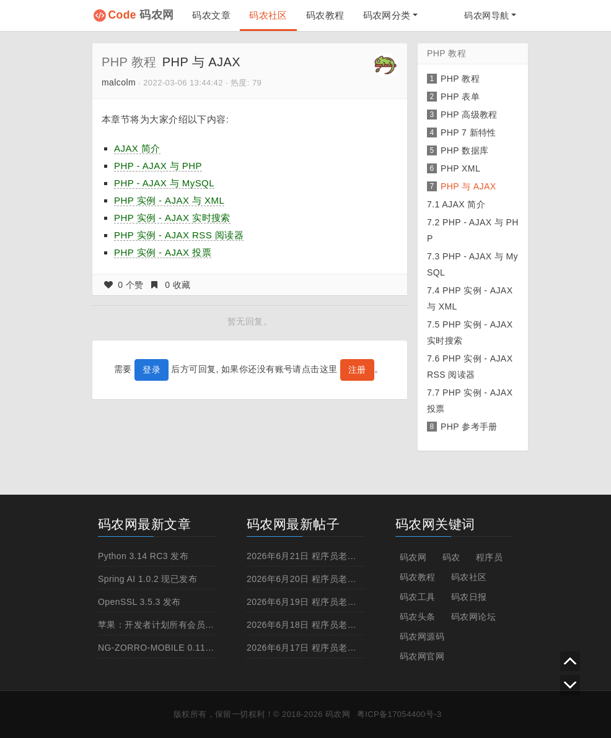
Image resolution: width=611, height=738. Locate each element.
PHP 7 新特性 (468, 132)
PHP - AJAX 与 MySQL (164, 183)
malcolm (119, 82)
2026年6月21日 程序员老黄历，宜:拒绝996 (333, 556)
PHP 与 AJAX (468, 186)
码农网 (141, 15)
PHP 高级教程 (469, 114)
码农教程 (325, 15)
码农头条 (418, 617)
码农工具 (418, 597)
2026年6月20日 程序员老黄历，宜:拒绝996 (333, 579)
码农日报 (469, 597)
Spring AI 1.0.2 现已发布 (147, 579)
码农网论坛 (473, 617)
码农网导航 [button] (486, 15)
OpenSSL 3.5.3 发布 (139, 602)
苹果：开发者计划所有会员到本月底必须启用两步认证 (205, 625)
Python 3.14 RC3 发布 (143, 556)
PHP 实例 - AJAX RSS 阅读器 (179, 235)
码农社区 (268, 15)
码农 (451, 557)
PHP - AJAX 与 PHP (158, 165)
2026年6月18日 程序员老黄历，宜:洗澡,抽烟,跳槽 (346, 625)
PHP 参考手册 (469, 427)
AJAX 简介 (137, 148)
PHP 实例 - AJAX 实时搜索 (172, 217)
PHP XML (460, 168)
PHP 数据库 (464, 150)
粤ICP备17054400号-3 (399, 714)
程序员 (489, 557)
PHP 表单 (460, 97)
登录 (151, 370)
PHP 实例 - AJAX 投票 (162, 252)
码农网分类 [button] (387, 15)
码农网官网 (422, 656)
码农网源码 (422, 636)
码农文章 (211, 15)
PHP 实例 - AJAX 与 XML (169, 200)
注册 (357, 370)
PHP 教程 (129, 62)
